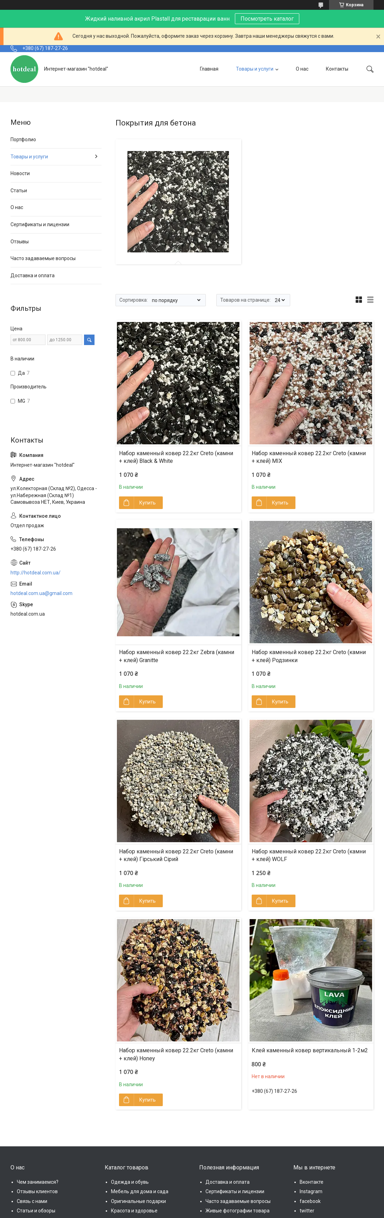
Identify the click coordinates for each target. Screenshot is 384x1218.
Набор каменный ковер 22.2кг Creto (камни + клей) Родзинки (309, 656)
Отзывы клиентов (37, 1191)
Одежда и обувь (130, 1182)
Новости (20, 173)
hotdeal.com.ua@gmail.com (41, 593)
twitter (307, 1210)
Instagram (311, 1191)
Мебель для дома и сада (139, 1191)
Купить (147, 503)
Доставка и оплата (33, 275)
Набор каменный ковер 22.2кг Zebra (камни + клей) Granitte (176, 656)
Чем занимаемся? (37, 1182)
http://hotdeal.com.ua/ (36, 572)
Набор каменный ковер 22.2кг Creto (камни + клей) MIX (309, 457)
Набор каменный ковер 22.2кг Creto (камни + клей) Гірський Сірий (176, 855)
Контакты (337, 69)
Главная (209, 69)
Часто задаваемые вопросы (43, 258)
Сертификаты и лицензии (40, 224)
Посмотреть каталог (267, 18)
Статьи (19, 190)
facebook (310, 1201)
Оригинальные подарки (138, 1201)
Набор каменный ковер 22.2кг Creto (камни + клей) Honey (176, 1054)
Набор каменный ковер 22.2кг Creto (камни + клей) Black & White (176, 457)
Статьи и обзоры (36, 1210)
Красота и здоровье (134, 1210)
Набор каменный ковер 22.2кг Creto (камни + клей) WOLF (309, 855)
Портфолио (23, 139)
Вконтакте (311, 1182)
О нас (302, 69)
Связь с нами (32, 1201)
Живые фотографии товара (237, 1210)
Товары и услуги (254, 69)
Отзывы (20, 241)
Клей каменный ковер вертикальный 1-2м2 (310, 1050)
